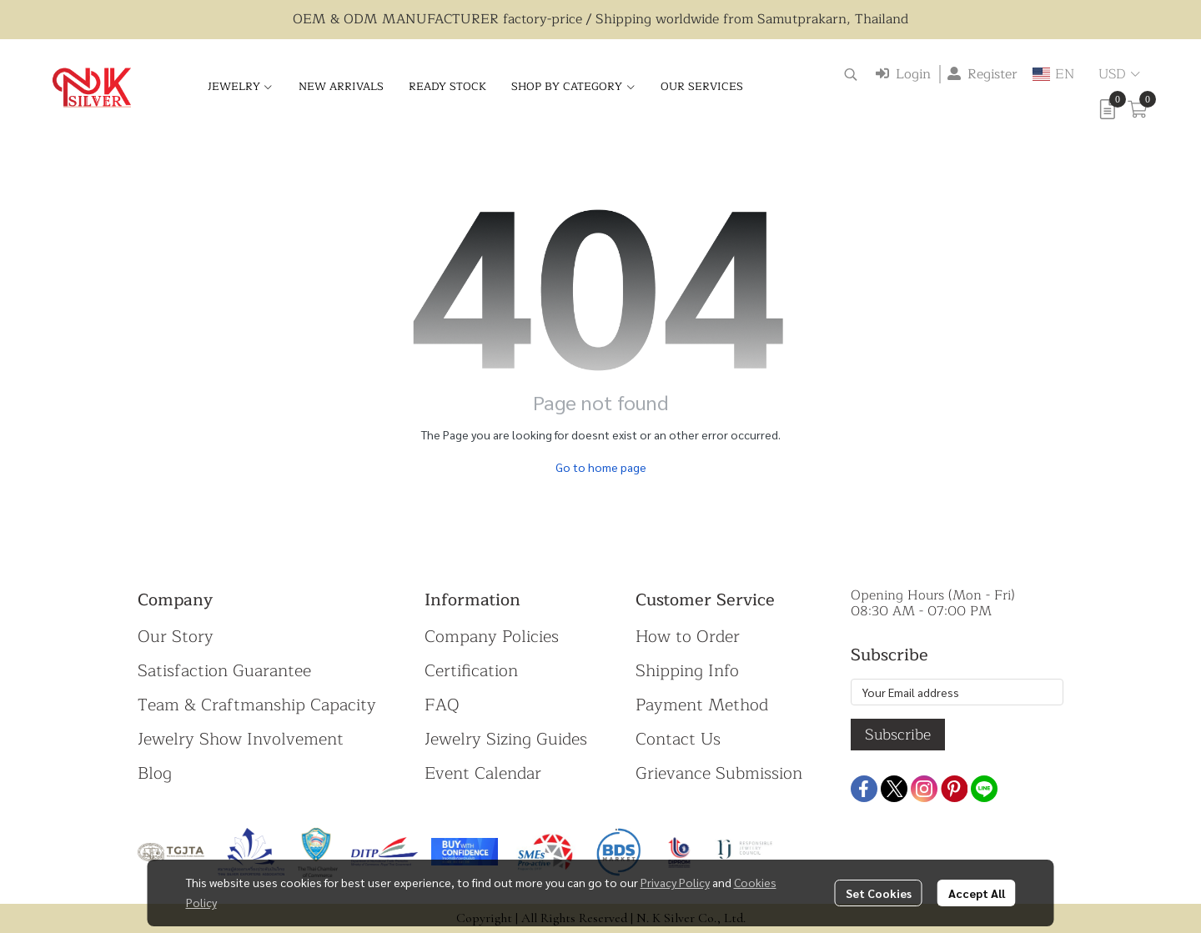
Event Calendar (483, 773)
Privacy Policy (675, 882)
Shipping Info (687, 671)
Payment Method (702, 705)
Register (982, 74)
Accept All (976, 892)
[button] (851, 74)
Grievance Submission (719, 773)
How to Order (688, 636)
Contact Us (678, 739)
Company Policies (492, 636)
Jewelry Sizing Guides (506, 739)
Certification (471, 671)
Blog (155, 773)
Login (903, 74)
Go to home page (600, 466)
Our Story (176, 636)
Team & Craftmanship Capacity (257, 705)
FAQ (442, 705)
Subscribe (898, 734)
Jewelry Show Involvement (241, 739)
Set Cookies (879, 892)
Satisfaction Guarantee (224, 671)
